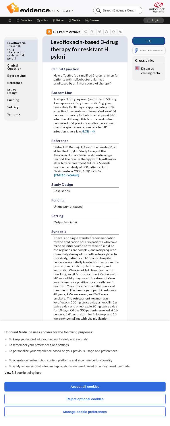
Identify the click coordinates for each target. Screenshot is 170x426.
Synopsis (13, 91)
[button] (92, 20)
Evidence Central (41, 8)
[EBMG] (148, 70)
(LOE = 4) (88, 132)
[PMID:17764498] (66, 175)
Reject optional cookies (85, 399)
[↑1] (149, 41)
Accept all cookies (85, 386)
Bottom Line (16, 53)
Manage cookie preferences (85, 412)
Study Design (12, 68)
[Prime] (58, 20)
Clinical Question (14, 44)
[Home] (10, 20)
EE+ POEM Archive (63, 32)
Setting (12, 84)
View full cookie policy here (23, 372)
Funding (13, 77)
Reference (14, 60)
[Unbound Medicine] (155, 7)
